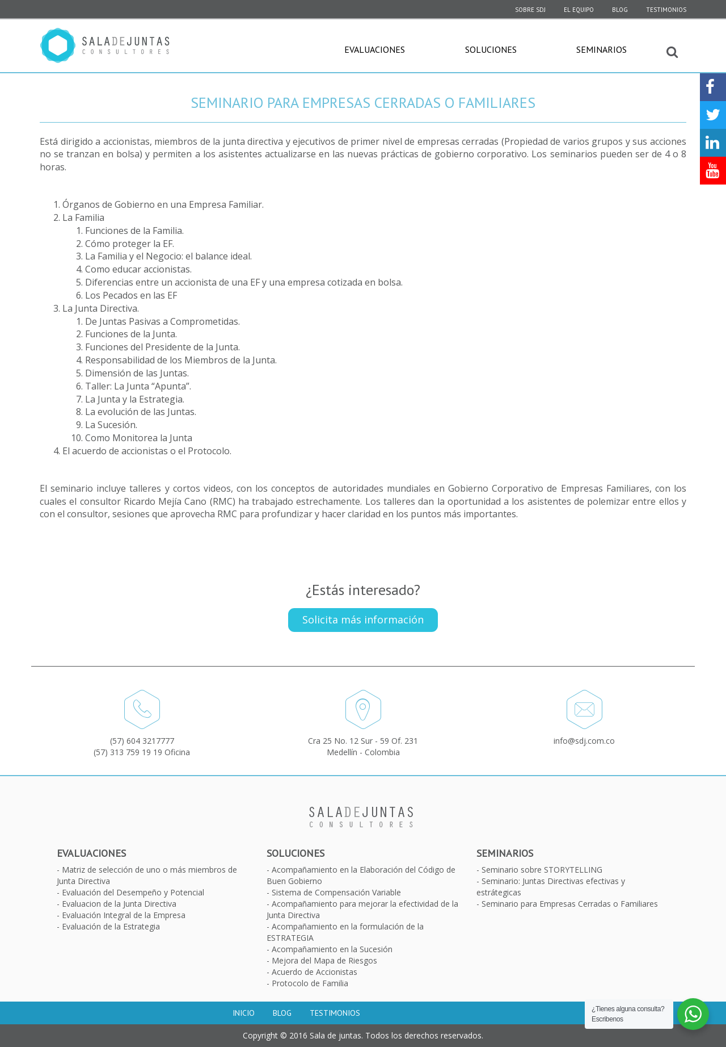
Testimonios (666, 10)
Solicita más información (363, 619)
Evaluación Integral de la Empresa (123, 915)
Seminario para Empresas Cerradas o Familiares (570, 903)
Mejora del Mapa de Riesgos (324, 960)
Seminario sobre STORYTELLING (542, 869)
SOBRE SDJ (530, 10)
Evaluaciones (374, 49)
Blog (620, 10)
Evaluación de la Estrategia (111, 926)
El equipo (579, 10)
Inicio (244, 1013)
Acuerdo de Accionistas (314, 971)
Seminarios (601, 49)
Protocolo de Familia (310, 983)
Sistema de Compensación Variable (336, 892)
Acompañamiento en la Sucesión (332, 949)
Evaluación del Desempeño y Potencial (133, 892)
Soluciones (491, 49)
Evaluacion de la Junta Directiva (119, 903)
